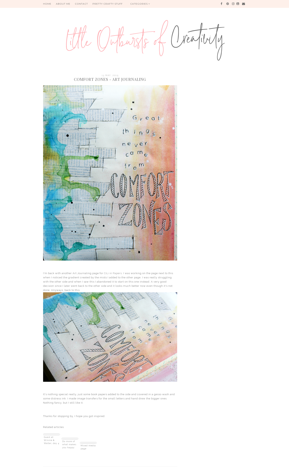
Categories (140, 3)
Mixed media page (88, 447)
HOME (47, 3)
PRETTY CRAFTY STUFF (108, 3)
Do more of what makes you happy (69, 444)
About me (63, 3)
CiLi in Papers (113, 273)
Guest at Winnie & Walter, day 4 (51, 440)
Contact (81, 3)
